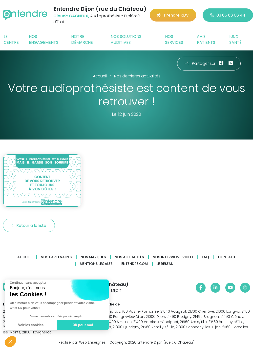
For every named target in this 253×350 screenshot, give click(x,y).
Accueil (24, 257)
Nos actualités (129, 257)
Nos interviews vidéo (173, 257)
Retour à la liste (29, 225)
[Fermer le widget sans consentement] (28, 282)
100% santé (235, 39)
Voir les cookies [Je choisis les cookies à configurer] (30, 325)
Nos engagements (43, 39)
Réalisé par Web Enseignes (82, 342)
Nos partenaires (56, 257)
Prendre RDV (173, 15)
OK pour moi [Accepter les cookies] (82, 325)
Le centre (11, 39)
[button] (10, 342)
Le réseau (165, 264)
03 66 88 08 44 (227, 15)
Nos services (174, 39)
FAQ (205, 257)
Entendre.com (134, 264)
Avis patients (206, 39)
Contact (227, 257)
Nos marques (93, 257)
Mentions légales (96, 264)
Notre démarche (82, 39)
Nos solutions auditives (126, 39)
